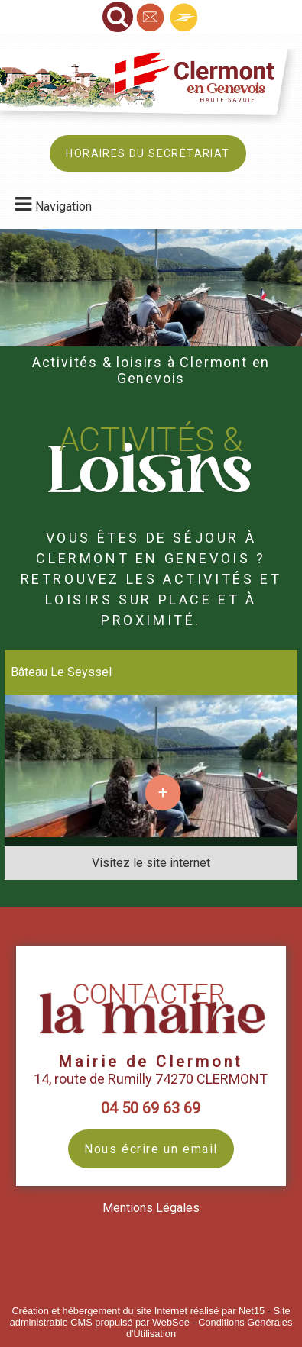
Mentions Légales (151, 1207)
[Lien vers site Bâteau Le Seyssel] (151, 833)
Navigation (63, 206)
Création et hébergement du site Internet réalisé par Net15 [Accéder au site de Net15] (138, 1310)
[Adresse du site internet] (151, 863)
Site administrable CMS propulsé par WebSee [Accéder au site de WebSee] (150, 1316)
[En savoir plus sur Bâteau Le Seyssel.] (163, 793)
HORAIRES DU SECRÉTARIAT (147, 153)
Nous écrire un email (151, 1149)
